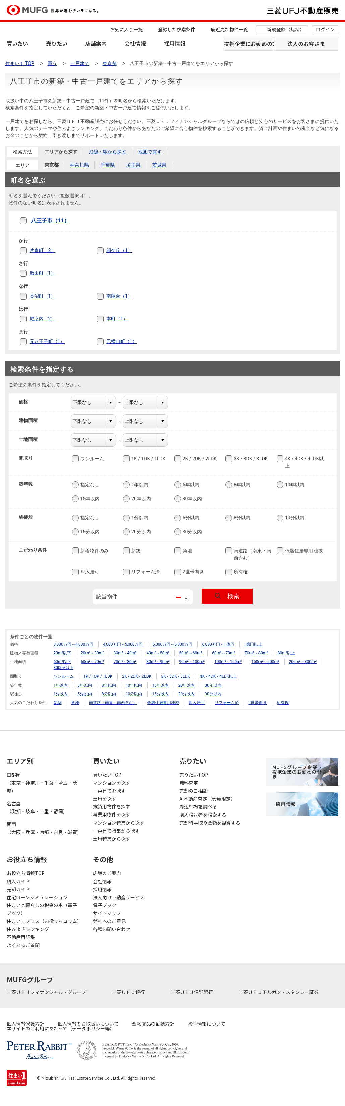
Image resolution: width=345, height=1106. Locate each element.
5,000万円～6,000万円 (172, 644)
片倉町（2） (43, 250)
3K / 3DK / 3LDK (250, 458)
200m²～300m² (303, 661)
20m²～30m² (92, 653)
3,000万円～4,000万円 (74, 644)
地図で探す (150, 151)
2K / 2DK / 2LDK (199, 458)
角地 (186, 550)
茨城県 (159, 165)
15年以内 (89, 498)
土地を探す (104, 798)
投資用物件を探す (111, 806)
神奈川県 (79, 165)
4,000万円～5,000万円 (123, 644)
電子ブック (104, 905)
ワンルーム (91, 458)
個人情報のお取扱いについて (88, 1023)
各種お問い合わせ (111, 929)
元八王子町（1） (47, 341)
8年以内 (241, 484)
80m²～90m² (158, 661)
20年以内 (140, 498)
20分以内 (140, 531)
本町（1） (117, 318)
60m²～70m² (223, 653)
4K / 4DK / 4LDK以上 (304, 461)
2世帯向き (192, 572)
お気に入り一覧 (126, 29)
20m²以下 (62, 653)
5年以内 (190, 484)
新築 (135, 550)
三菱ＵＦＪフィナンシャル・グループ (47, 992)
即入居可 (89, 572)
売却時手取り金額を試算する (209, 822)
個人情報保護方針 (25, 1023)
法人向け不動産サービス (119, 897)
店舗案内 (96, 43)
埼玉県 (133, 165)
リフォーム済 (145, 572)
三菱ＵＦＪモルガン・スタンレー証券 (279, 992)
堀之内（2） (43, 318)
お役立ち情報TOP (26, 873)
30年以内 (191, 498)
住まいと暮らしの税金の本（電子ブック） (42, 909)
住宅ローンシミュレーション (37, 897)
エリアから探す (61, 151)
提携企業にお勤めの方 (249, 44)
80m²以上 (286, 653)
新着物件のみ (94, 550)
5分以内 (190, 518)
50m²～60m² (190, 653)
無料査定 (188, 782)
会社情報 (135, 43)
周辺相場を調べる (198, 806)
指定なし (89, 484)
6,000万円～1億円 (218, 644)
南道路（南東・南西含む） (251, 554)
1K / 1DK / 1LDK (147, 458)
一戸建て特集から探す (116, 830)
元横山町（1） (121, 341)
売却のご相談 (193, 790)
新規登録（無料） (285, 29)
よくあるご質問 (23, 944)
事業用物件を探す (111, 814)
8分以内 (241, 518)
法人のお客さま (306, 44)
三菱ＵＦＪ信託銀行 (192, 992)
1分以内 (139, 518)
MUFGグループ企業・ (299, 772)
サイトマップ (107, 913)
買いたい (17, 43)
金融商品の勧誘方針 (153, 1023)
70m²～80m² (256, 653)
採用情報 (174, 43)
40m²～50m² (158, 653)
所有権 (240, 572)
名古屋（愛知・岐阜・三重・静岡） (37, 807)
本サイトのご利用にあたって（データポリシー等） (60, 1028)
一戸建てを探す (109, 790)
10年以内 (294, 484)
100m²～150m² (228, 661)
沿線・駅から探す (107, 151)
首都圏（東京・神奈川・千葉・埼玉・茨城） (42, 782)
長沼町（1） (43, 296)
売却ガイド (18, 889)
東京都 (52, 165)
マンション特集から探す (119, 822)
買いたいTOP (107, 774)
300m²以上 (63, 667)
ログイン (325, 29)
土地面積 (32, 439)
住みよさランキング (28, 929)
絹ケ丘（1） (119, 250)
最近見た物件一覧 (229, 29)
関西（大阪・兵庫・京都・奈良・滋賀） (43, 828)
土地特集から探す (111, 838)
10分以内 (294, 518)
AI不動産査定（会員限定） (207, 798)
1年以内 (139, 484)
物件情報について (206, 1023)
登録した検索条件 (176, 29)
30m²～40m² (125, 653)
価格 (27, 401)
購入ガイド (18, 881)
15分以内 (89, 531)
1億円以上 (253, 644)
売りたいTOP (193, 774)
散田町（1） (43, 273)
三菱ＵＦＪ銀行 (129, 992)
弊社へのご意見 (109, 921)
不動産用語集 (21, 937)
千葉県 (108, 165)
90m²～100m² (192, 661)
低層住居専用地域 (303, 550)
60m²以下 (62, 661)
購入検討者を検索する (202, 814)
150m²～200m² (265, 661)
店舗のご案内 (107, 873)
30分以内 (191, 531)
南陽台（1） (119, 296)
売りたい (56, 43)
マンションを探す (111, 782)
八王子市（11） (50, 220)
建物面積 (32, 420)
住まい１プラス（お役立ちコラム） (43, 921)
